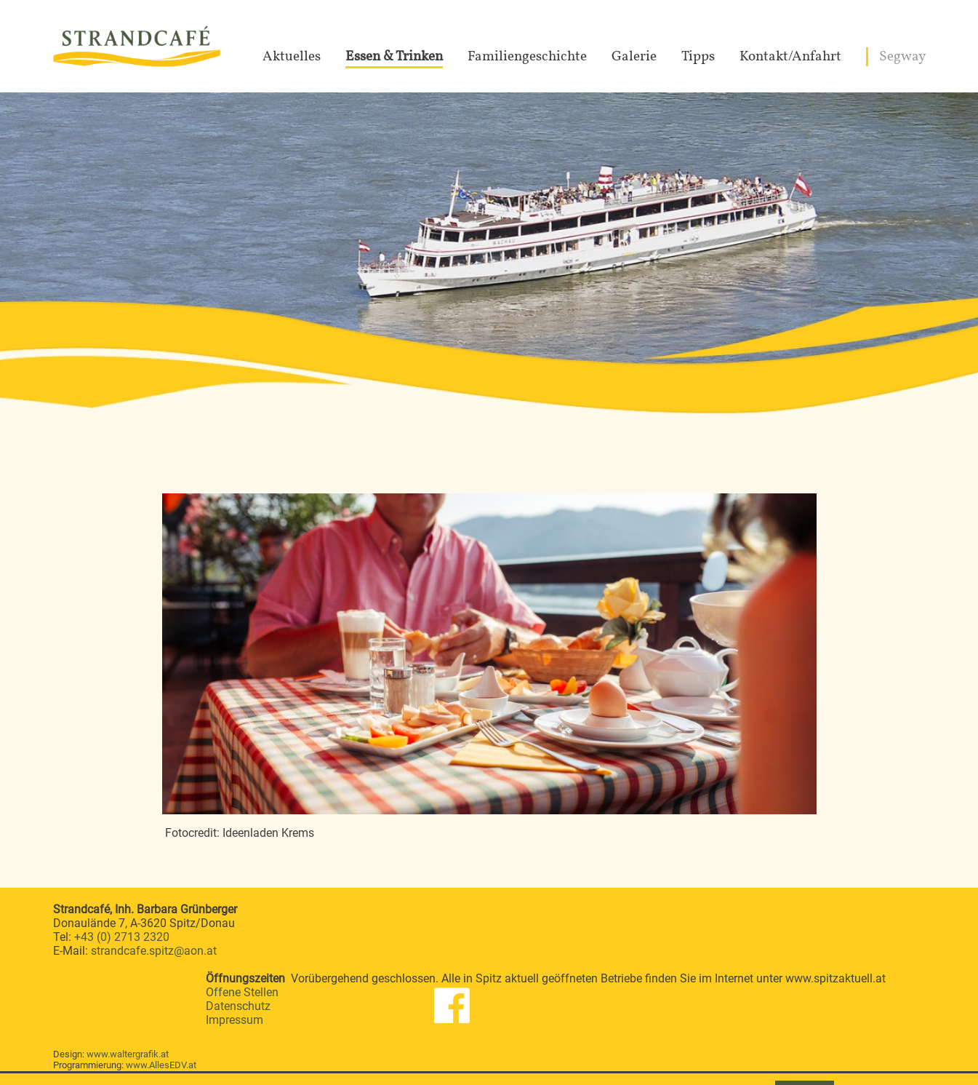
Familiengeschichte (527, 56)
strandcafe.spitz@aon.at (154, 951)
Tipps (698, 56)
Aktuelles (291, 56)
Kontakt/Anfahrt (790, 56)
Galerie (634, 56)
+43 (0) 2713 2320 (121, 937)
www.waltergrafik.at (128, 1054)
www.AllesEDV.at (161, 1065)
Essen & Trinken (394, 56)
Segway (902, 56)
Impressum (234, 1020)
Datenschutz (238, 1006)
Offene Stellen (242, 992)
